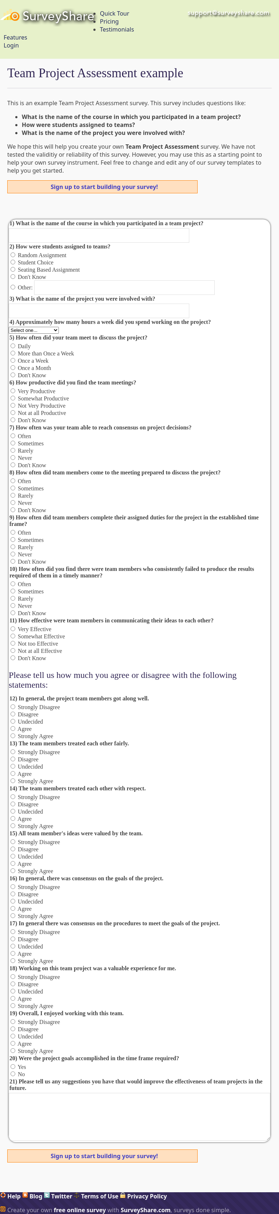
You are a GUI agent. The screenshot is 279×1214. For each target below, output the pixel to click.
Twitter (58, 1196)
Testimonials (117, 29)
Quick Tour (114, 13)
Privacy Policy (143, 1196)
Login (11, 45)
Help (10, 1196)
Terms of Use (96, 1196)
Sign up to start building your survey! (104, 187)
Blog (32, 1196)
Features (15, 37)
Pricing (109, 21)
